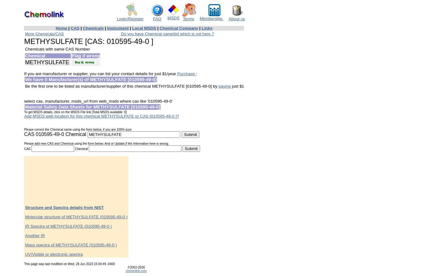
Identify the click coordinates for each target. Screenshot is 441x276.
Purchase (186, 73)
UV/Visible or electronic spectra (54, 254)
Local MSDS (144, 28)
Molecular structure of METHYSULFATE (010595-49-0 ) (76, 217)
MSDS (173, 16)
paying (224, 86)
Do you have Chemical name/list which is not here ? (167, 33)
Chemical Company (179, 28)
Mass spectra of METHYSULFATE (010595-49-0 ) (71, 245)
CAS (75, 28)
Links (207, 28)
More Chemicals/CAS (44, 33)
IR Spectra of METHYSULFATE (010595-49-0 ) (68, 226)
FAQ (158, 17)
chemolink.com (136, 271)
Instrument (118, 28)
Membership (212, 16)
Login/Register (130, 17)
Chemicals (93, 28)
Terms (189, 17)
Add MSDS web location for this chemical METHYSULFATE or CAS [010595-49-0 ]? (101, 116)
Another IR (35, 235)
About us (237, 17)
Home (62, 28)
